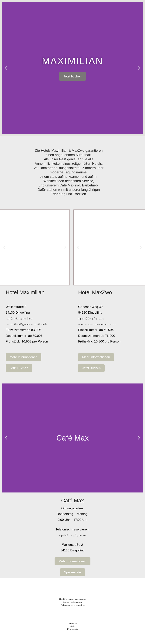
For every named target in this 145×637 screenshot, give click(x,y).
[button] (6, 68)
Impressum (72, 623)
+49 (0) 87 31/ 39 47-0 (91, 318)
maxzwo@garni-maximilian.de (97, 324)
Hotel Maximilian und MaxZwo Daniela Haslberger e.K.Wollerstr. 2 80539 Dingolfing (72, 602)
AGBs (72, 626)
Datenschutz (72, 629)
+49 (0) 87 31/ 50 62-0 (19, 318)
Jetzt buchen (72, 76)
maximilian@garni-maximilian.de (26, 324)
